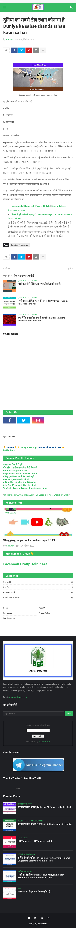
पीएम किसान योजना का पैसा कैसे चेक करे (20, 467)
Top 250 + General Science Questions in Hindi (25, 487)
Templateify (42, 923)
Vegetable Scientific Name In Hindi (20, 473)
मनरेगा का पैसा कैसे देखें (12, 464)
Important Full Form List (22, 206)
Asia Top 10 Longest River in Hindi (19, 485)
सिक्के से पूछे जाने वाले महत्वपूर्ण (23, 214)
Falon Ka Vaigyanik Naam (15, 470)
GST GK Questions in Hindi (16, 479)
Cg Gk (38, 587)
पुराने (69, 268)
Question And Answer (20, 245)
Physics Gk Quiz (42, 206)
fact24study (9, 450)
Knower (10, 39)
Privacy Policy (44, 613)
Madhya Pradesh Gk (38, 597)
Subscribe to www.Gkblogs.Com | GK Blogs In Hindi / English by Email (36, 494)
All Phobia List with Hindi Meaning (19, 482)
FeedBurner (44, 741)
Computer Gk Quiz (45, 214)
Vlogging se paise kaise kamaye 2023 (29, 540)
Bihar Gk (38, 582)
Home (5, 608)
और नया (8, 268)
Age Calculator (9, 436)
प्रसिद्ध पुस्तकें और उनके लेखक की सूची (19, 476)
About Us (42, 608)
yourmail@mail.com (18, 697)
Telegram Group (28, 447)
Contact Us (7, 613)
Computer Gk (38, 592)
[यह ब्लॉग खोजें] (33, 713)
